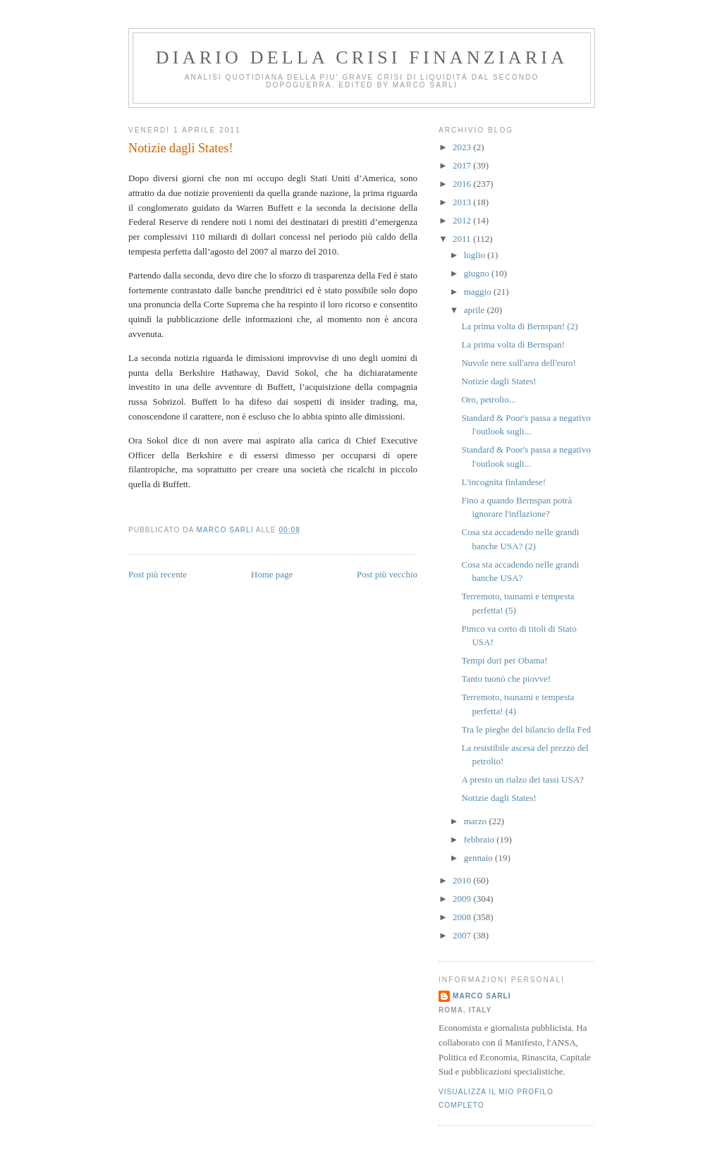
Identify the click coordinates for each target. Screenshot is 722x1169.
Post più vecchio (387, 574)
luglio (476, 255)
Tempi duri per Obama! (504, 660)
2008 (463, 917)
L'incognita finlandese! (503, 482)
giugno (477, 273)
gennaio (479, 857)
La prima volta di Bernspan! (513, 344)
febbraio (480, 839)
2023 (463, 147)
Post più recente (157, 574)
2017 (463, 165)
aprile (475, 310)
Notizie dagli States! (498, 381)
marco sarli (482, 996)
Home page (272, 574)
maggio (479, 291)
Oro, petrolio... (488, 399)
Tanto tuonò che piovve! (506, 678)
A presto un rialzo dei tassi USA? (522, 779)
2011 (463, 238)
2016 (463, 183)
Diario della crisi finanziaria (362, 57)
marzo (476, 821)
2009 (463, 898)
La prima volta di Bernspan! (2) (519, 326)
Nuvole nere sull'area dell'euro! (518, 362)
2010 (463, 880)
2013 (463, 202)
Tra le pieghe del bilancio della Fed (526, 729)
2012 (463, 220)
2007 (463, 935)
